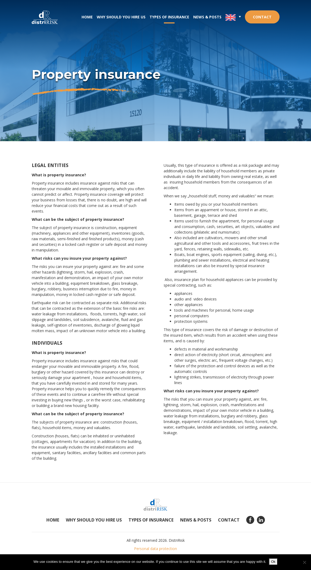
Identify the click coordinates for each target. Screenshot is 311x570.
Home (87, 16)
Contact (262, 16)
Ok (273, 562)
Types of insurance (169, 16)
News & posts (207, 16)
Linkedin (261, 520)
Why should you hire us (121, 16)
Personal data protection (155, 548)
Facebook (250, 520)
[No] (304, 562)
